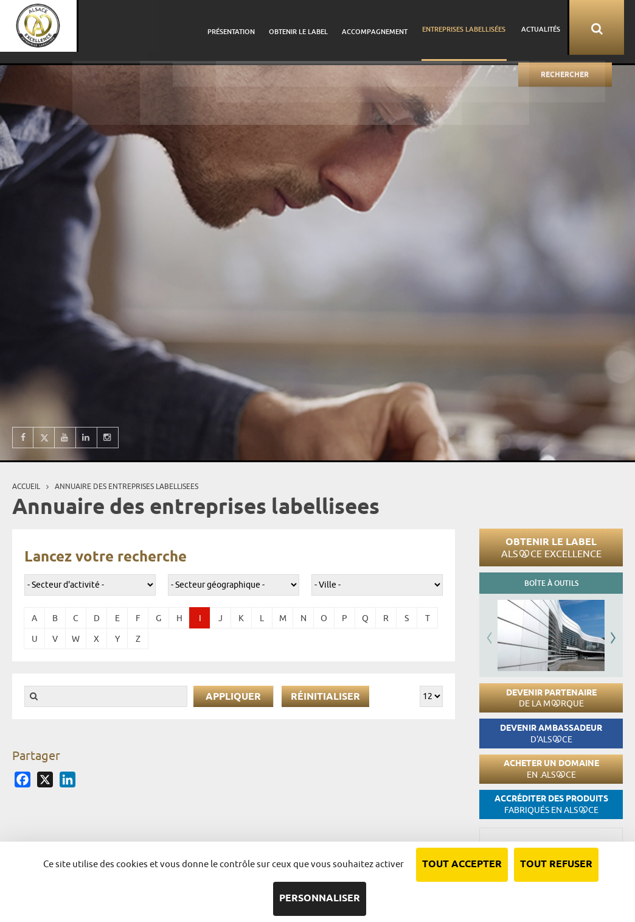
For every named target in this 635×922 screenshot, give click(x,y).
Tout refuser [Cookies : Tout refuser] (556, 864)
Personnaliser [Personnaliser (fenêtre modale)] (319, 898)
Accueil (26, 486)
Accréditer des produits (551, 804)
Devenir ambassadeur (551, 733)
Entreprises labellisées (479, 27)
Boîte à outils (551, 583)
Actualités (552, 27)
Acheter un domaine (551, 768)
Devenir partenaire (551, 698)
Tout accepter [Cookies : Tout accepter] (462, 864)
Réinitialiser (325, 697)
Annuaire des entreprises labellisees (126, 486)
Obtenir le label (551, 547)
